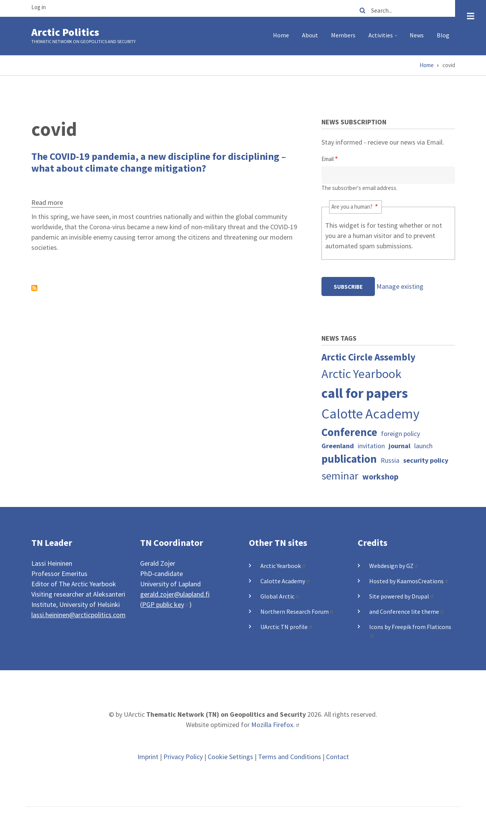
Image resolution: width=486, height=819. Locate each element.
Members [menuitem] (343, 35)
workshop (380, 476)
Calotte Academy (370, 413)
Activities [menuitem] (383, 38)
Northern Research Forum (297, 611)
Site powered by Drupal (401, 596)
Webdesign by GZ (394, 566)
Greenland (337, 445)
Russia (390, 460)
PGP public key (165, 604)
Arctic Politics (65, 32)
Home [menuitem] (281, 35)
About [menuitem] (310, 35)
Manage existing (399, 286)
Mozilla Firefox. (275, 724)
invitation (371, 445)
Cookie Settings (230, 756)
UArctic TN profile (286, 627)
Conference (349, 432)
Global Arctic (280, 596)
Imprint (147, 756)
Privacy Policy (183, 756)
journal (399, 445)
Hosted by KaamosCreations (409, 581)
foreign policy (400, 433)
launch (423, 445)
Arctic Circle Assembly (368, 357)
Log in (38, 7)
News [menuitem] (417, 35)
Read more (47, 203)
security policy (425, 460)
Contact (337, 756)
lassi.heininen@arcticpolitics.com (78, 614)
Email (327, 159)
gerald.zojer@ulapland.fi (175, 594)
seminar (339, 476)
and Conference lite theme (406, 611)
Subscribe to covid (34, 288)
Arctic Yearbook (361, 373)
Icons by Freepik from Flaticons (410, 630)
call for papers (364, 393)
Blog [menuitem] (443, 35)
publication (349, 459)
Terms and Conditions (289, 756)
